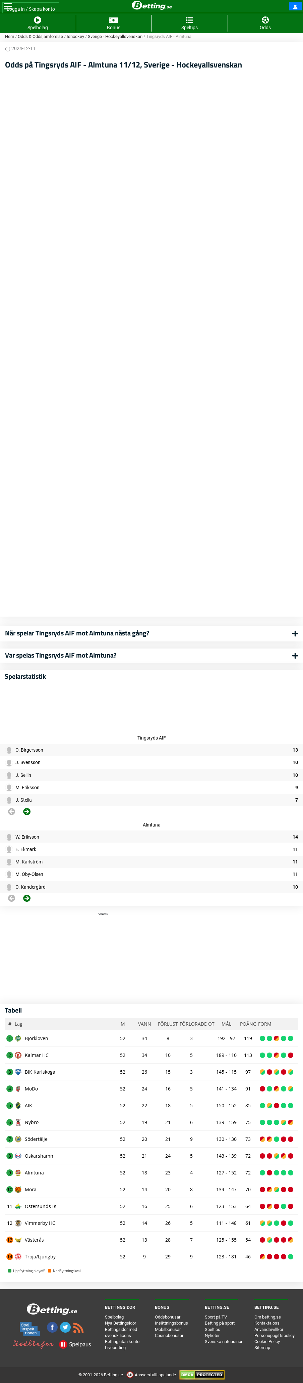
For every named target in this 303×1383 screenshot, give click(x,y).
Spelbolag (114, 1317)
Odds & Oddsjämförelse (40, 36)
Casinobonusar (169, 1335)
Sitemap (262, 1347)
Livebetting (115, 1347)
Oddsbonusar (167, 1317)
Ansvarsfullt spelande (151, 1374)
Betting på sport (220, 1323)
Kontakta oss (267, 1323)
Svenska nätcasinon (224, 1341)
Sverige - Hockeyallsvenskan (115, 36)
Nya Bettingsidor (120, 1323)
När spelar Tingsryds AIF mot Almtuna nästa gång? (77, 633)
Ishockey (75, 36)
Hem (9, 36)
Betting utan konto (122, 1341)
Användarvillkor (268, 1329)
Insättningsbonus (171, 1323)
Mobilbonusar (168, 1329)
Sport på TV (216, 1317)
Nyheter (212, 1335)
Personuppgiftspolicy (274, 1335)
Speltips (212, 1329)
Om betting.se (267, 1317)
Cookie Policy (267, 1341)
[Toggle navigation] (8, 6)
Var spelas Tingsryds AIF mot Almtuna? (61, 655)
